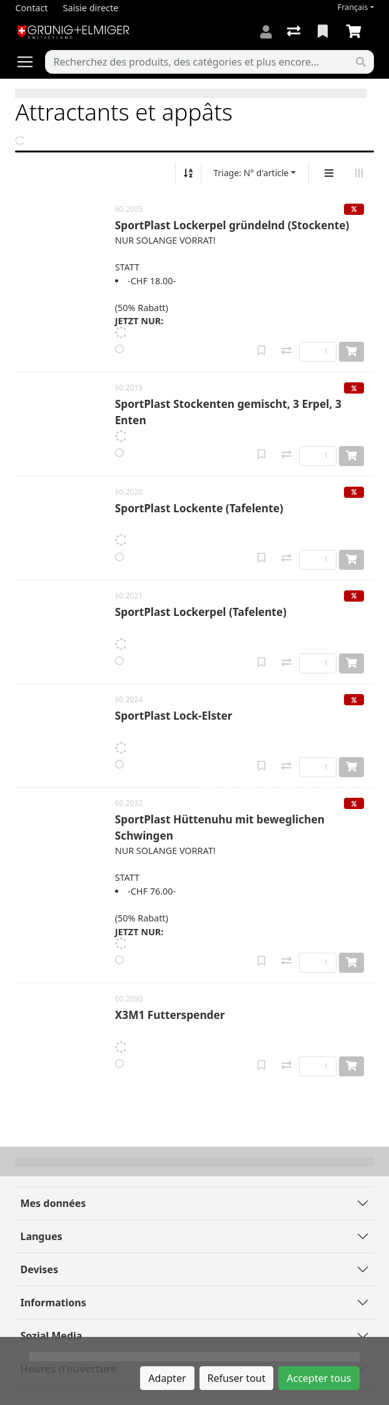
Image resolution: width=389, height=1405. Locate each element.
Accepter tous (318, 1378)
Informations (53, 1302)
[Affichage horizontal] (359, 173)
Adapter (167, 1378)
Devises (39, 1269)
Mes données (53, 1203)
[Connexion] (266, 32)
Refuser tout (237, 1378)
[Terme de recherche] (196, 62)
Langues (41, 1236)
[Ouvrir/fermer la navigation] (30, 62)
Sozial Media (51, 1336)
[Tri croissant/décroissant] (188, 173)
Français (353, 7)
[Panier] (356, 32)
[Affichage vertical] (329, 173)
